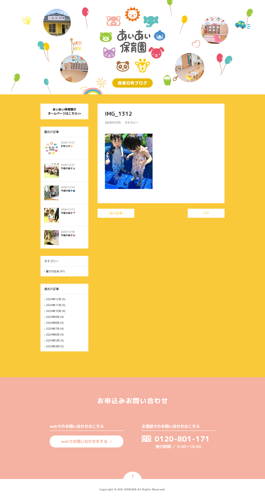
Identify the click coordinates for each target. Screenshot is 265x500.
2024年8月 (52, 322)
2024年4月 (52, 346)
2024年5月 (52, 340)
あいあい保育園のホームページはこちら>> (64, 111)
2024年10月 (53, 311)
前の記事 (116, 213)
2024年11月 (53, 305)
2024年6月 (52, 334)
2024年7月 (52, 328)
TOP (206, 213)
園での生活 (52, 271)
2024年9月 (52, 317)
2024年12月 (53, 299)
